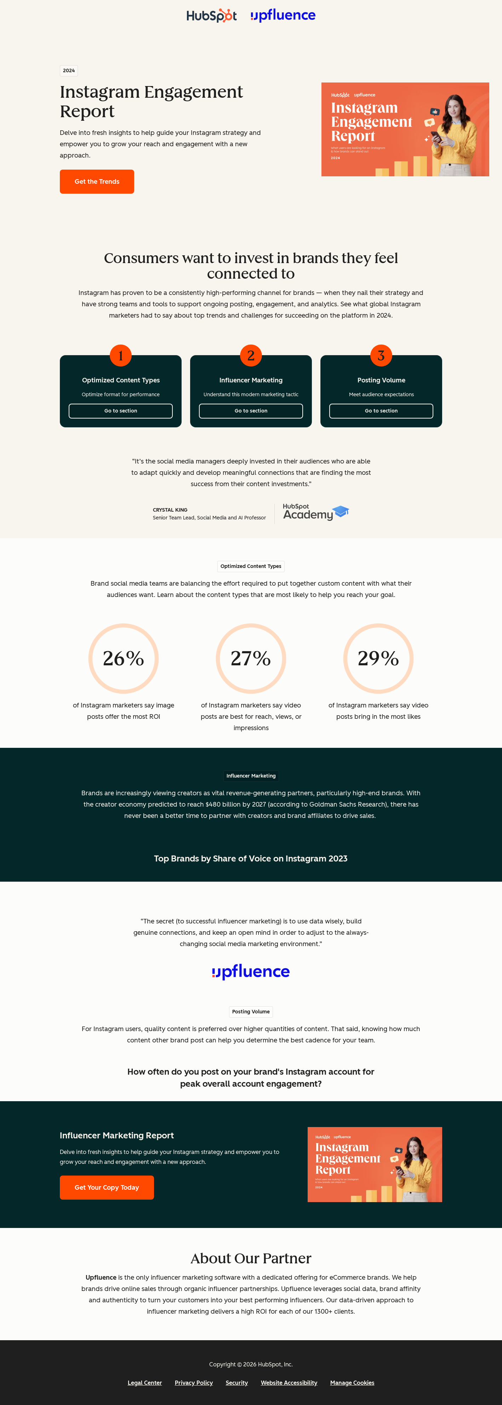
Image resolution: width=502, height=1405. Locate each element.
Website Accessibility (289, 1383)
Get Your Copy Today (107, 1187)
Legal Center (145, 1383)
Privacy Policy (194, 1383)
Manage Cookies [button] (352, 1383)
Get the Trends (104, 181)
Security (237, 1383)
